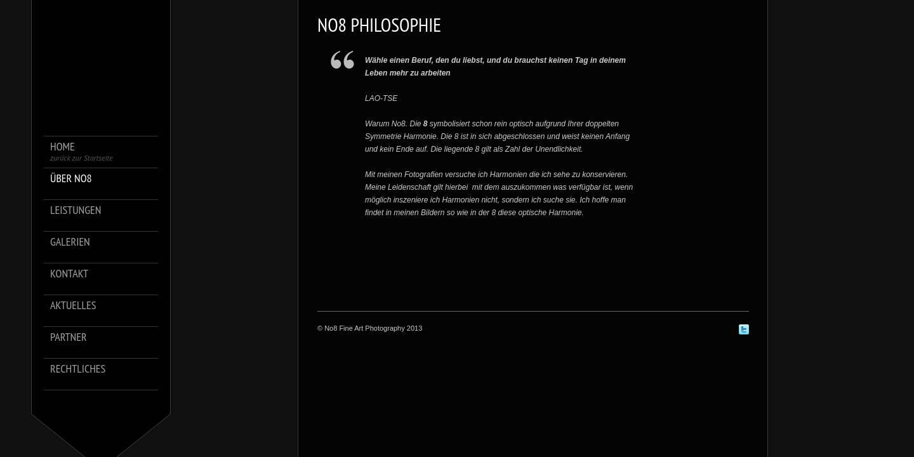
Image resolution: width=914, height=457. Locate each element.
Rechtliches (77, 369)
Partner (68, 337)
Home (81, 151)
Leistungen (75, 210)
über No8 (71, 178)
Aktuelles (73, 305)
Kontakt (69, 274)
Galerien (70, 242)
